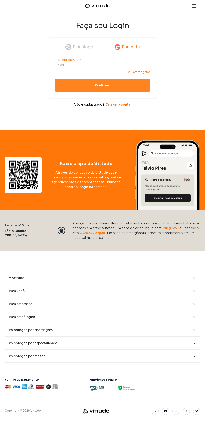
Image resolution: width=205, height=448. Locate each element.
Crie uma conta (118, 104)
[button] (194, 6)
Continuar (102, 85)
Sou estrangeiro (138, 72)
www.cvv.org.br (93, 233)
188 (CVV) (170, 228)
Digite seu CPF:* (69, 60)
